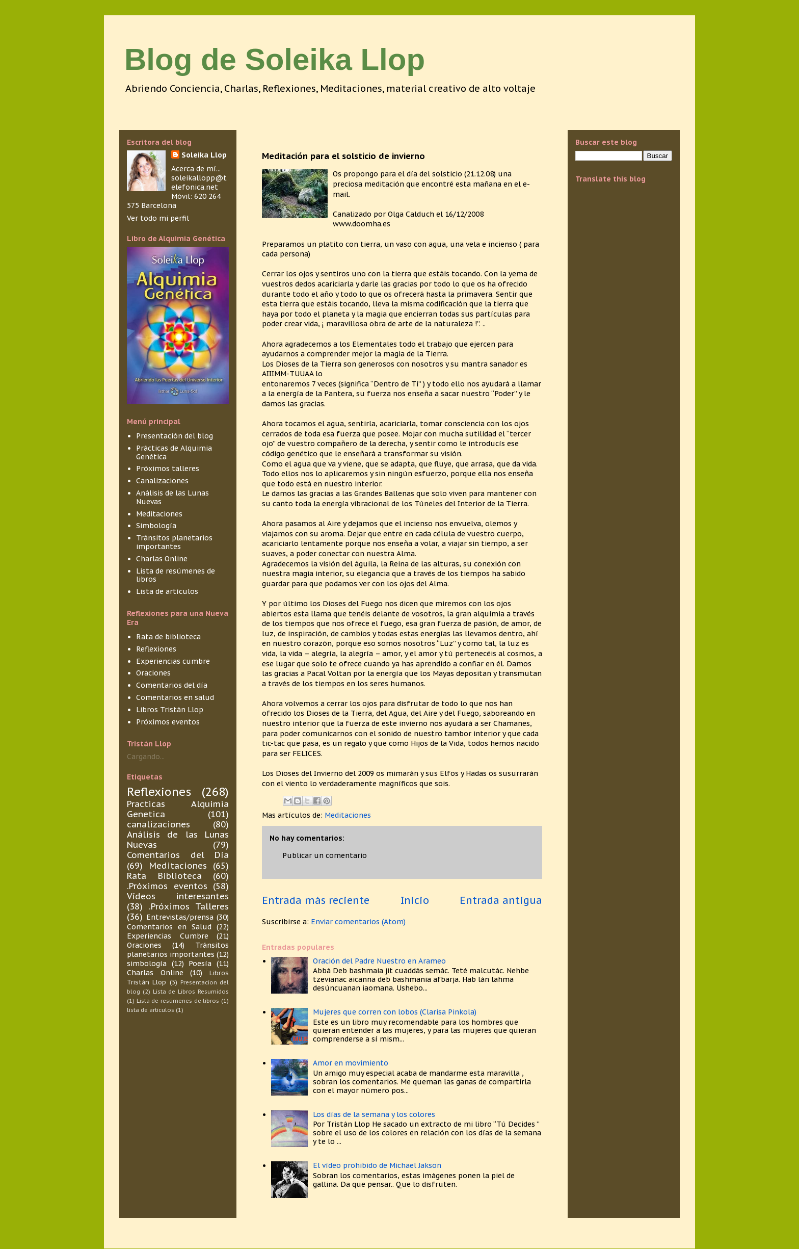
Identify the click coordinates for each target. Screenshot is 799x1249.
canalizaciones (158, 824)
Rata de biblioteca (168, 636)
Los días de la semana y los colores (374, 1114)
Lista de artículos (167, 591)
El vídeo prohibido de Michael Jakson (377, 1165)
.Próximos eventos (167, 886)
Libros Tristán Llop (169, 709)
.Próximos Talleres (189, 906)
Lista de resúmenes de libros (175, 575)
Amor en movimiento (350, 1063)
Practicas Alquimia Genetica (178, 809)
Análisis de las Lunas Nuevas (172, 497)
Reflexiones (156, 649)
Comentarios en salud (175, 697)
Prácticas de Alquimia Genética (174, 452)
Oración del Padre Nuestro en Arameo (379, 961)
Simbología (156, 525)
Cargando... (146, 756)
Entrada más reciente (315, 900)
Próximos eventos (168, 721)
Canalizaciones (162, 480)
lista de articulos (150, 1009)
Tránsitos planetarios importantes (174, 542)
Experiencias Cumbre (167, 936)
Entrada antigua (501, 900)
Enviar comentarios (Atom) (358, 921)
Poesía (200, 963)
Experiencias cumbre (173, 661)
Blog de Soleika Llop (274, 59)
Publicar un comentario (324, 855)
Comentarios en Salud (169, 926)
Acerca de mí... (196, 168)
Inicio (415, 900)
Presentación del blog (174, 435)
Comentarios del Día (178, 855)
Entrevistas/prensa (180, 917)
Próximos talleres (167, 468)
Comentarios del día (171, 685)
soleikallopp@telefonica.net (199, 182)
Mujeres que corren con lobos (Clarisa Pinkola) (394, 1012)
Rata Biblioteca (164, 875)
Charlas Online (162, 558)
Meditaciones (348, 815)
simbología (147, 963)
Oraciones (153, 673)
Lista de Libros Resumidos (191, 991)
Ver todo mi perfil (158, 218)
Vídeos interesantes (178, 896)
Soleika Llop (204, 155)
